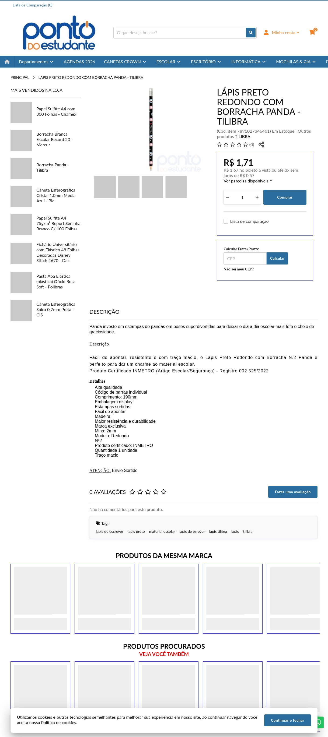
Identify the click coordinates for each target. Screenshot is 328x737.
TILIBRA (242, 136)
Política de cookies (58, 722)
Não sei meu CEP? (239, 269)
